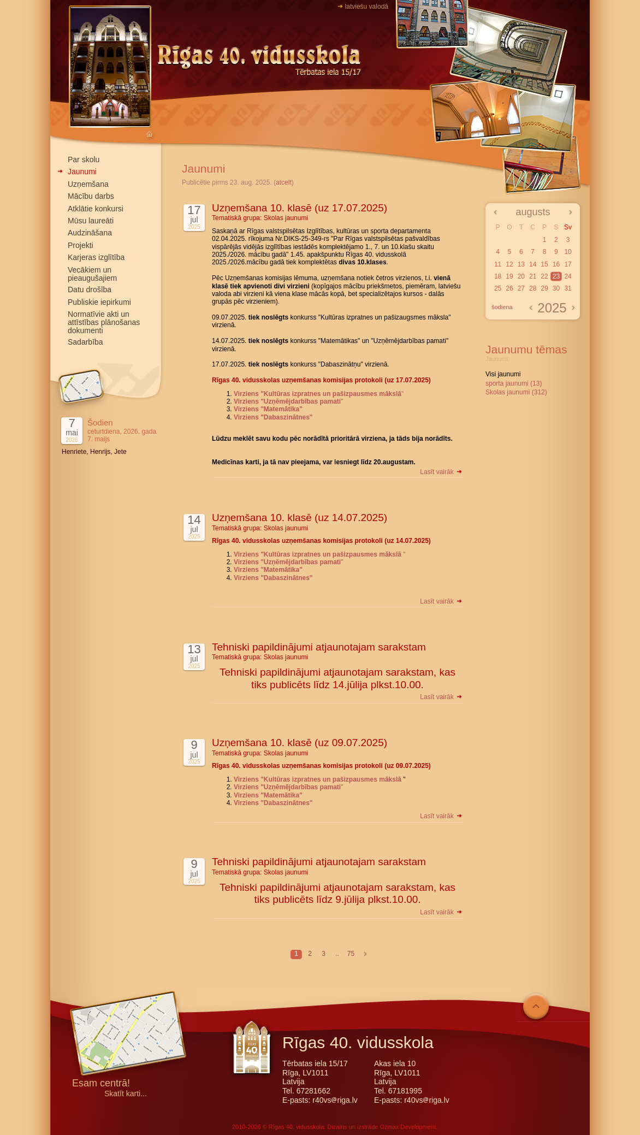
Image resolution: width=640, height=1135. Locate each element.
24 (567, 276)
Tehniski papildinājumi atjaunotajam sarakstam (319, 647)
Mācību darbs (91, 196)
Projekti (80, 245)
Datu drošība (89, 289)
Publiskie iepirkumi (99, 302)
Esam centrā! (101, 1084)
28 (532, 288)
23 (556, 276)
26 (509, 288)
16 (556, 264)
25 (497, 288)
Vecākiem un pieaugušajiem (92, 273)
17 (567, 264)
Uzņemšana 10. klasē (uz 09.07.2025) (299, 742)
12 (509, 264)
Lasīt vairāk (441, 472)
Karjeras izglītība (96, 257)
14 (532, 264)
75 (350, 953)
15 (544, 264)
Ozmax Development (408, 1127)
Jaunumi (82, 171)
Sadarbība (85, 342)
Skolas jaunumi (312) (516, 392)
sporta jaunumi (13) (513, 383)
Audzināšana (90, 232)
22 (544, 276)
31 (567, 288)
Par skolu (83, 159)
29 (544, 288)
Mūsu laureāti (91, 220)
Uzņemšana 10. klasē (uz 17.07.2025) (299, 208)
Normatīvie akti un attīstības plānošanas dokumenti (104, 322)
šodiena (502, 307)
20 (521, 276)
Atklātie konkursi (95, 208)
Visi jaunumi (502, 374)
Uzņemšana (88, 184)
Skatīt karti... (125, 1094)
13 (521, 264)
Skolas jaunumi (286, 218)
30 (556, 288)
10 (567, 252)
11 (497, 264)
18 (497, 276)
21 (532, 276)
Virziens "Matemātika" (268, 409)
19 (509, 276)
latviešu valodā (366, 6)
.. (337, 953)
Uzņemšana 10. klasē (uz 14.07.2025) (299, 517)
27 (521, 288)
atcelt (284, 182)
